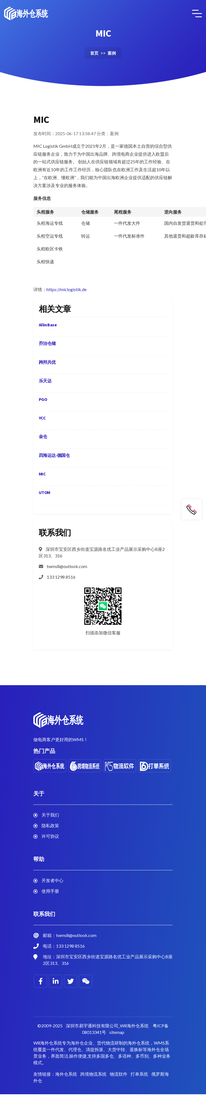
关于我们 (50, 814)
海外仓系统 (66, 1074)
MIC (42, 474)
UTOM (44, 492)
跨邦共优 (47, 362)
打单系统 (139, 1074)
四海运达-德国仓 (54, 455)
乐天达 (45, 380)
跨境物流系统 (93, 1074)
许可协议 (50, 836)
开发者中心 (52, 880)
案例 (112, 53)
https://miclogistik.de (66, 289)
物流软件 (118, 1074)
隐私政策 (50, 825)
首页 (94, 53)
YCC (42, 418)
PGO (43, 399)
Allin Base (48, 324)
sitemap (116, 1032)
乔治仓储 (47, 343)
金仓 (43, 436)
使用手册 (50, 891)
